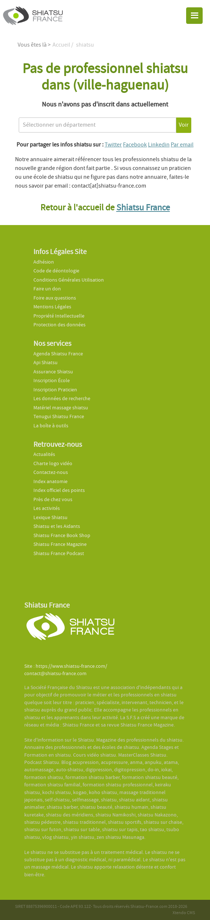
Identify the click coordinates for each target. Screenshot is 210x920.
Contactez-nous (50, 472)
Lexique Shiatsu (50, 517)
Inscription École (51, 380)
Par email (182, 144)
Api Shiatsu (45, 362)
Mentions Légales (52, 307)
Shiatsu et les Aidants (56, 526)
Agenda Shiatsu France (58, 354)
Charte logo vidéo (52, 463)
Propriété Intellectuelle (58, 316)
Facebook (135, 144)
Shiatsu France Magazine (60, 544)
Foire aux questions (54, 298)
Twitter (113, 144)
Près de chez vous (52, 499)
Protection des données (59, 325)
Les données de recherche (62, 398)
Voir (184, 124)
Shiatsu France (143, 207)
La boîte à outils (50, 426)
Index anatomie (50, 481)
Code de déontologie (56, 271)
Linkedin (159, 144)
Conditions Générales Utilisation (68, 280)
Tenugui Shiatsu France (58, 416)
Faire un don (47, 289)
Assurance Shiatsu (53, 372)
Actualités (44, 454)
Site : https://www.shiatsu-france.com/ (65, 666)
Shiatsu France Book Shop (61, 535)
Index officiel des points (59, 490)
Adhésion (43, 262)
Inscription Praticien (55, 390)
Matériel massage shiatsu (60, 408)
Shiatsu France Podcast (58, 553)
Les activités (46, 508)
